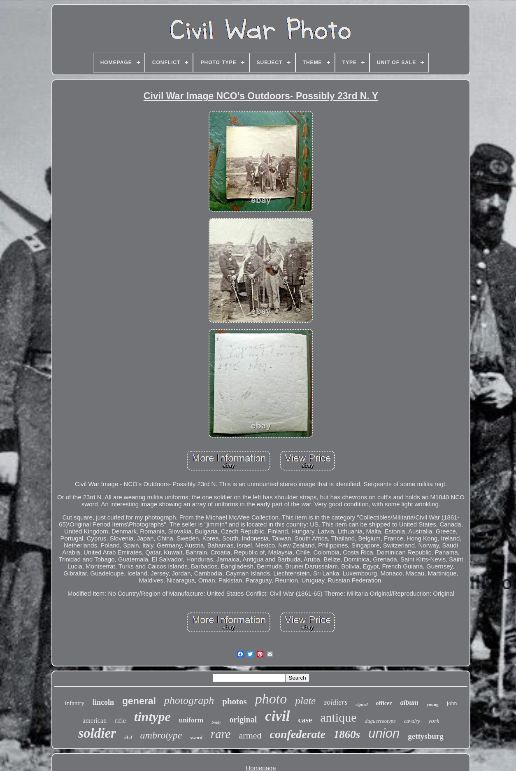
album (409, 702)
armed (250, 735)
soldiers (335, 702)
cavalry (412, 721)
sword (196, 738)
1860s (347, 734)
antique (338, 717)
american (95, 720)
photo (271, 698)
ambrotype (161, 735)
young (433, 704)
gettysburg (426, 736)
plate (305, 700)
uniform (191, 720)
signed (361, 704)
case (305, 719)
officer (384, 703)
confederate (297, 734)
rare (221, 734)
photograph (189, 700)
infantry (74, 703)
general (139, 701)
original (243, 719)
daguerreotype (380, 721)
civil (277, 716)
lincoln (103, 702)
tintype (152, 716)
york (433, 720)
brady (216, 722)
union (384, 733)
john (452, 703)
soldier (97, 733)
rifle (120, 720)
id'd (128, 738)
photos (234, 701)
